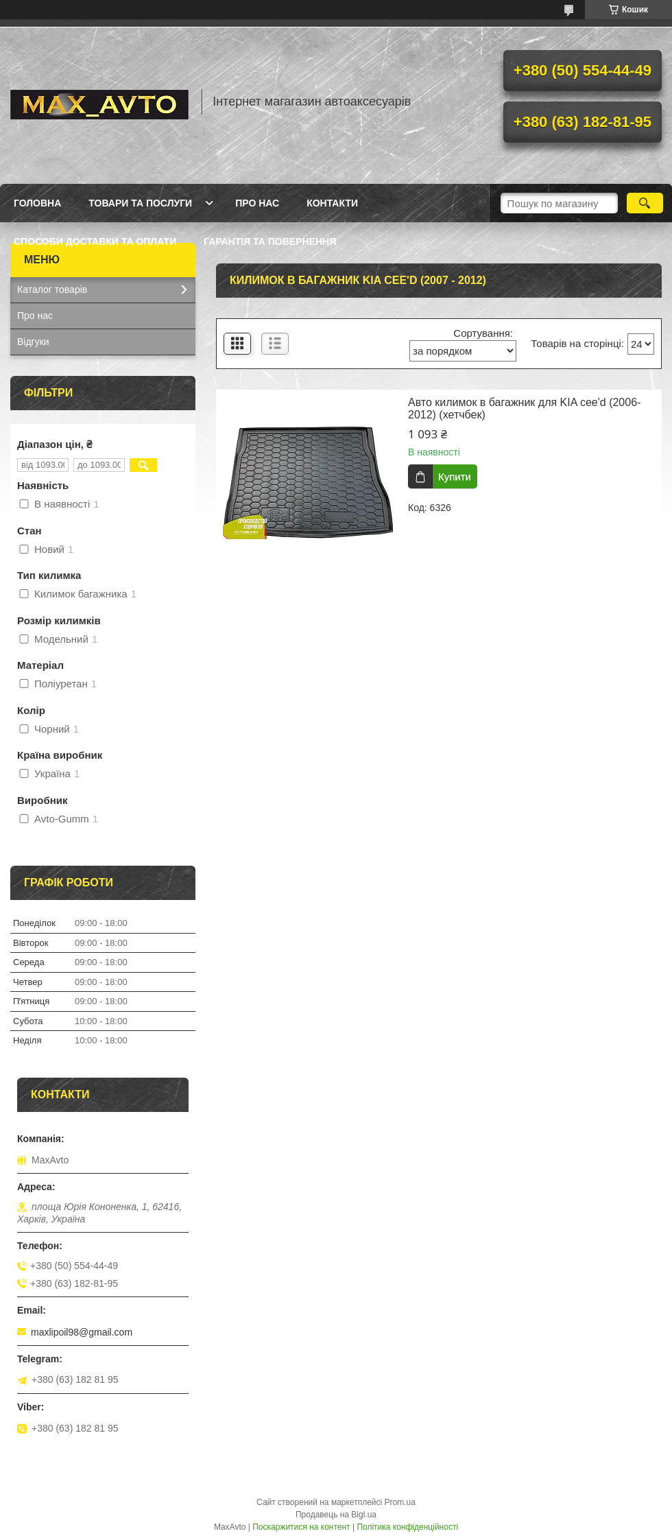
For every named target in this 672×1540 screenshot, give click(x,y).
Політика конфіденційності (407, 1527)
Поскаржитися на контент (301, 1527)
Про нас (257, 203)
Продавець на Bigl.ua (336, 1514)
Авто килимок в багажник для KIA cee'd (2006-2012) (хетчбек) (524, 408)
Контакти (332, 203)
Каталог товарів (52, 289)
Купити (454, 476)
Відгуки (33, 341)
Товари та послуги (140, 203)
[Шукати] (645, 203)
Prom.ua (400, 1502)
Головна (37, 203)
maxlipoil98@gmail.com (81, 1332)
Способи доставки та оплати (95, 241)
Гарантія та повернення (270, 241)
